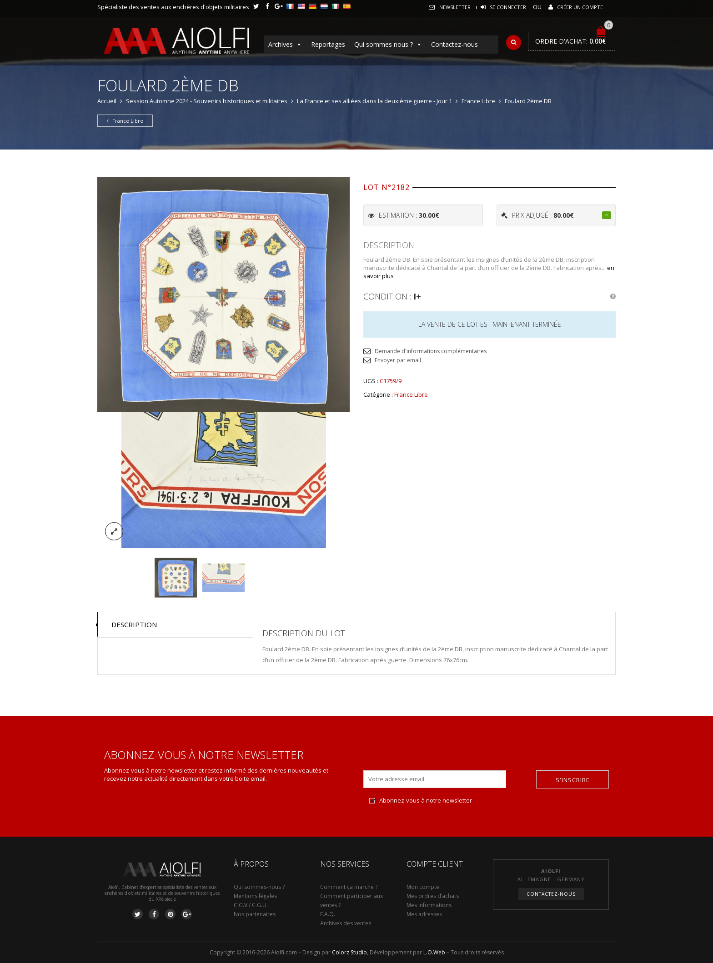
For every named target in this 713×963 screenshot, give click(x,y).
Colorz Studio (349, 952)
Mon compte (423, 887)
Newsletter (455, 7)
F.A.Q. (327, 914)
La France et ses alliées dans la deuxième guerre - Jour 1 (374, 101)
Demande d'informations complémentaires (431, 351)
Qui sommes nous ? (388, 44)
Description (134, 624)
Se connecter (508, 7)
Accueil (106, 101)
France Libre (478, 101)
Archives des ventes (345, 923)
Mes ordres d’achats (433, 896)
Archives (285, 44)
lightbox (114, 531)
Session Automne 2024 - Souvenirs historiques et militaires (206, 101)
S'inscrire (573, 780)
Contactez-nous (454, 44)
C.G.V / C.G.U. (251, 905)
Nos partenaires (255, 914)
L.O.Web (434, 952)
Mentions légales (255, 896)
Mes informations (429, 905)
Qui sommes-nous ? (259, 887)
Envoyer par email (398, 360)
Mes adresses (424, 914)
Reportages (328, 44)
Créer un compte (580, 7)
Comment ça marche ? (348, 887)
